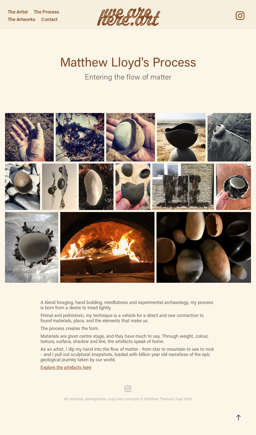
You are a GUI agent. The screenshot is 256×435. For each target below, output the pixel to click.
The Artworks (21, 19)
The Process (46, 12)
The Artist (18, 12)
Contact (49, 19)
